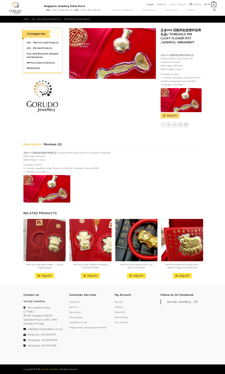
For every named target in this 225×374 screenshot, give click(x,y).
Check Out (120, 312)
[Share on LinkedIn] (186, 124)
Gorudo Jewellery (49, 369)
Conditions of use (78, 322)
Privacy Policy (76, 317)
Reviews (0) (53, 144)
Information (150, 9)
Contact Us (171, 9)
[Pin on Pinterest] (180, 124)
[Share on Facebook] (163, 124)
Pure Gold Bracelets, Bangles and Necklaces (42, 55)
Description (32, 144)
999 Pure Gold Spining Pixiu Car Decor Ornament (136, 266)
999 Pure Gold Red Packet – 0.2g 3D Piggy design (44, 266)
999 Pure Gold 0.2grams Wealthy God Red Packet (90, 266)
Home (26, 19)
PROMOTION (33, 68)
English (150, 4)
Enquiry (172, 115)
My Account (75, 312)
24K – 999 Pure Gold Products (42, 42)
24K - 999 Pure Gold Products (46, 19)
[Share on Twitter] (169, 124)
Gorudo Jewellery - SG (182, 302)
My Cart (118, 302)
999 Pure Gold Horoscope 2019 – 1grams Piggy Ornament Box (182, 266)
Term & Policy (121, 317)
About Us (73, 307)
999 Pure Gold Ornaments (77, 19)
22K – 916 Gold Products (39, 48)
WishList (119, 307)
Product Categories (123, 9)
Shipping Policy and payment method (87, 327)
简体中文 (161, 4)
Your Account (121, 322)
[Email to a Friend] (174, 124)
